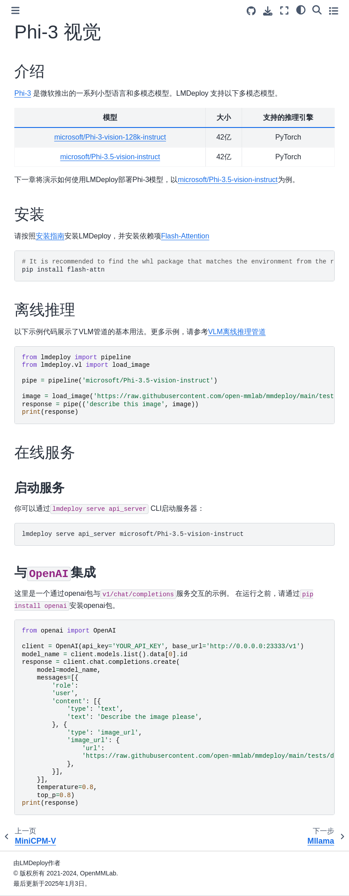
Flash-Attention (185, 236)
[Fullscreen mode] (284, 10)
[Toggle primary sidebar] (15, 10)
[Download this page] (268, 11)
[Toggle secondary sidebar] (333, 10)
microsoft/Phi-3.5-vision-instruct (110, 157)
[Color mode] (301, 9)
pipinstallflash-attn (178, 265)
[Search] (317, 9)
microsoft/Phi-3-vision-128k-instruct (110, 137)
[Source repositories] (251, 11)
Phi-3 (22, 93)
